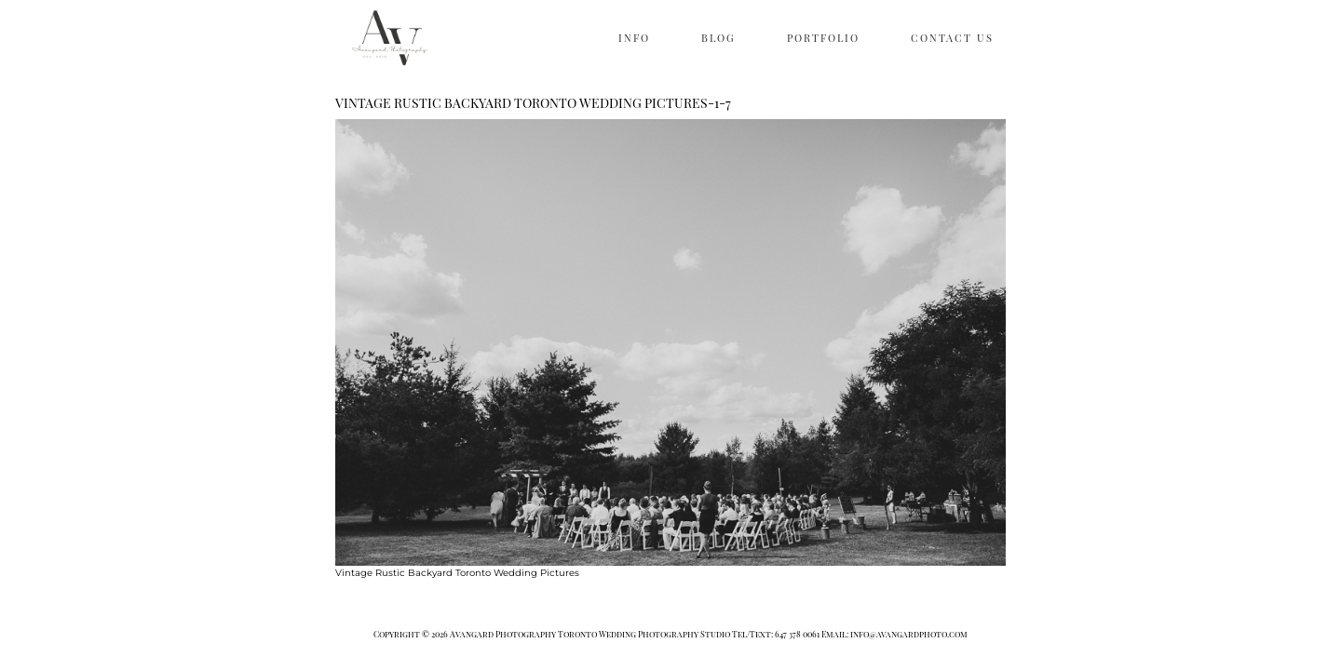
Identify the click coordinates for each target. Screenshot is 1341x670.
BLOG (718, 38)
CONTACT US (952, 38)
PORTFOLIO (823, 38)
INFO (634, 38)
